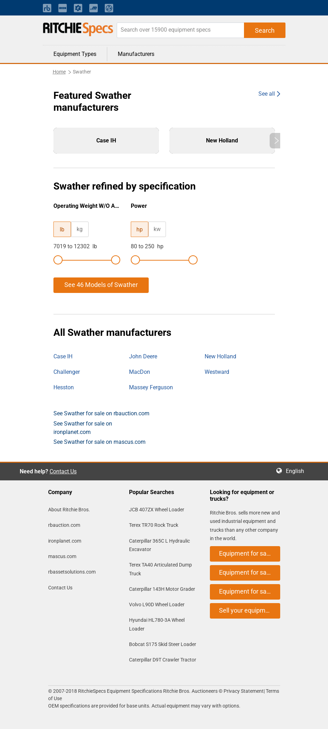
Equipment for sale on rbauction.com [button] (249, 553)
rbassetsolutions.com (72, 572)
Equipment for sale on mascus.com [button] (249, 591)
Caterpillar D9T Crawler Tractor (162, 660)
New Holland (220, 356)
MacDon (139, 372)
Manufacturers (136, 54)
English (297, 471)
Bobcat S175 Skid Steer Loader (162, 644)
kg (80, 229)
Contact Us (63, 471)
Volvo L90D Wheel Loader (157, 604)
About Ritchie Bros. (69, 509)
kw (157, 229)
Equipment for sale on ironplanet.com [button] (249, 572)
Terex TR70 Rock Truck (153, 525)
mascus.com (62, 556)
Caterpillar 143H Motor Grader (162, 589)
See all (266, 93)
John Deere (143, 356)
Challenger (66, 372)
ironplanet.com (64, 541)
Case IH (62, 356)
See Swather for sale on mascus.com (99, 442)
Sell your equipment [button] (247, 610)
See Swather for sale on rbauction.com (101, 413)
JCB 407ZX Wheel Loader (156, 509)
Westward (217, 372)
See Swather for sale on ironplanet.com (82, 427)
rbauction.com (64, 525)
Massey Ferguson (151, 387)
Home (59, 72)
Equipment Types (74, 54)
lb (62, 229)
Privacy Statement (244, 691)
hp (139, 229)
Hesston (63, 387)
